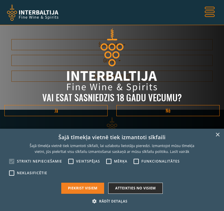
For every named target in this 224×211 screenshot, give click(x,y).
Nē (168, 110)
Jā (56, 110)
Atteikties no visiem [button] (135, 188)
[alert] (112, 170)
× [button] (217, 135)
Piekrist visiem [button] (82, 188)
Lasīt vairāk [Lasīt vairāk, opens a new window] (179, 151)
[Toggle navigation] (210, 12)
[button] (112, 201)
